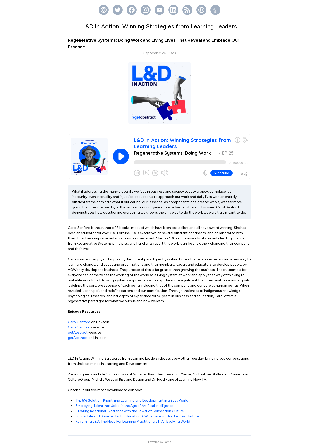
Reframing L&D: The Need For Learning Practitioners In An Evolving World (133, 421)
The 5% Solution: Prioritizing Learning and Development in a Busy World (132, 400)
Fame (167, 442)
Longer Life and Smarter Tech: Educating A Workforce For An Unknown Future (137, 416)
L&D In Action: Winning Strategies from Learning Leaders (159, 26)
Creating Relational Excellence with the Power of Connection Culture (130, 411)
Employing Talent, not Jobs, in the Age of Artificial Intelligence (124, 406)
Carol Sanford (79, 322)
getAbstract (78, 332)
